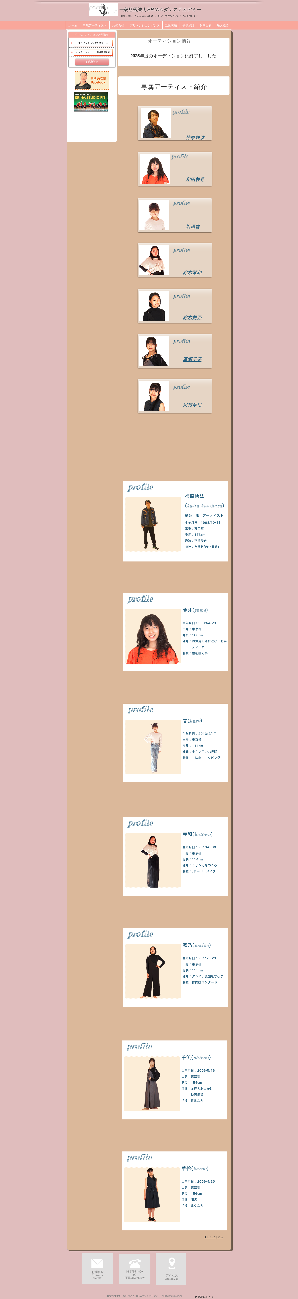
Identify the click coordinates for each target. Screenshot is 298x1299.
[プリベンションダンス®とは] (93, 43)
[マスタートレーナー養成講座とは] (93, 52)
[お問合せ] (92, 62)
